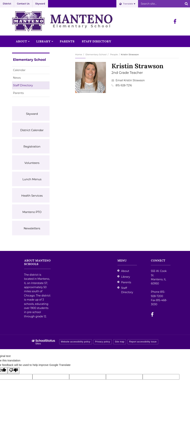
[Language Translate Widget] (127, 3)
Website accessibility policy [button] (75, 341)
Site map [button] (119, 341)
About (125, 271)
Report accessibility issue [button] (143, 341)
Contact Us (23, 3)
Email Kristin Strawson (130, 80)
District (7, 3)
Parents (18, 93)
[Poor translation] (13, 370)
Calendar (19, 70)
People (114, 54)
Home (78, 54)
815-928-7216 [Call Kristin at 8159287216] (124, 85)
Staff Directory (23, 85)
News (17, 77)
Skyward (40, 3)
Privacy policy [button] (102, 341)
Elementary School (96, 54)
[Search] (186, 3)
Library (125, 276)
